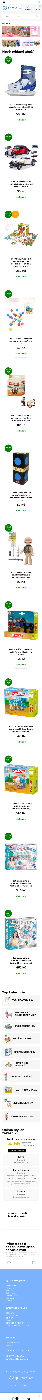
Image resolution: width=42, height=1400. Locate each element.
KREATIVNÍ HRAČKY (19, 1052)
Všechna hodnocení (17, 1151)
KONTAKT (9, 1318)
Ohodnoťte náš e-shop (16, 1386)
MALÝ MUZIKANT (17, 1039)
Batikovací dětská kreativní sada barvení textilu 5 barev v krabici (21, 883)
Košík (38, 7)
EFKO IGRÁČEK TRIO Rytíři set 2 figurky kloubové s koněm (21, 652)
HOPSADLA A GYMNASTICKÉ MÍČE (20, 1014)
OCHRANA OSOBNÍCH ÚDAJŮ (17, 1325)
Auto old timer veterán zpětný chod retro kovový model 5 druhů (21, 184)
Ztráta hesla (10, 1293)
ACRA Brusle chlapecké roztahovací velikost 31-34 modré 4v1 (21, 107)
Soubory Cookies (12, 1295)
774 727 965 (17, 1356)
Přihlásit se (10, 1288)
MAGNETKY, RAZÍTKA (18, 1077)
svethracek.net (19, 1371)
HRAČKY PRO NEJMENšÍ (16, 1064)
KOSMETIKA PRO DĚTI (19, 1117)
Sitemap (9, 1300)
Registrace (10, 1290)
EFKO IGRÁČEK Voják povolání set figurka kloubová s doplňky (21, 575)
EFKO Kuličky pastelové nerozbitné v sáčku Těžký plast (21, 341)
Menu (8, 23)
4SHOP (28, 1378)
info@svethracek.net (17, 1359)
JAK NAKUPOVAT (12, 1315)
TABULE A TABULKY (18, 1000)
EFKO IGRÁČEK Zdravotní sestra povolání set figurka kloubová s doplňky (21, 729)
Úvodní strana (11, 1286)
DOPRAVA (10, 1313)
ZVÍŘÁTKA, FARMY (18, 1103)
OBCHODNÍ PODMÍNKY (15, 1323)
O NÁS (8, 1320)
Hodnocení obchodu (14, 1298)
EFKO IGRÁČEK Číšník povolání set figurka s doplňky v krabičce (21, 418)
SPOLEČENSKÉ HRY (19, 1026)
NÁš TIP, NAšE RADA (20, 1090)
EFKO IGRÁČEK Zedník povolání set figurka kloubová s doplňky (21, 806)
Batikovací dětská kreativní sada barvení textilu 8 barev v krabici (21, 960)
